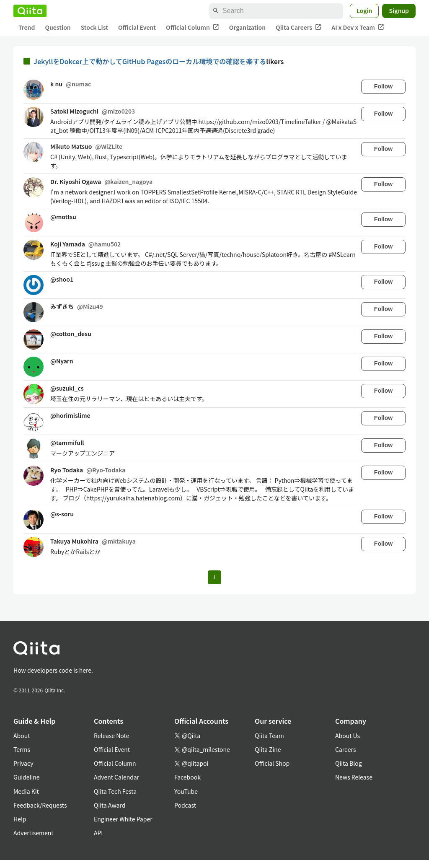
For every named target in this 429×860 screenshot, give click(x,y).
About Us (347, 735)
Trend (26, 27)
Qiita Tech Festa (115, 791)
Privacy (23, 763)
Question (57, 27)
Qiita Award (109, 805)
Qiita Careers (298, 27)
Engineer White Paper (123, 819)
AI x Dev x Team (357, 27)
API (98, 833)
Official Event (137, 27)
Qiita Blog (348, 763)
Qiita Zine (268, 749)
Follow (383, 86)
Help (19, 819)
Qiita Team (269, 735)
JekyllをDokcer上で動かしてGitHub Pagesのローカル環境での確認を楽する (150, 61)
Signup (399, 10)
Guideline (26, 777)
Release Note (111, 735)
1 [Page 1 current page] (214, 577)
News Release (353, 777)
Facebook (187, 777)
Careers (345, 749)
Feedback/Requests (40, 805)
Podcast (185, 805)
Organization (247, 27)
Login (364, 10)
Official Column (192, 27)
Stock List (94, 27)
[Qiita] (30, 11)
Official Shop (272, 763)
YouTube (186, 791)
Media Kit (26, 791)
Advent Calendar (116, 777)
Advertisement (33, 833)
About (21, 735)
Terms (21, 749)
